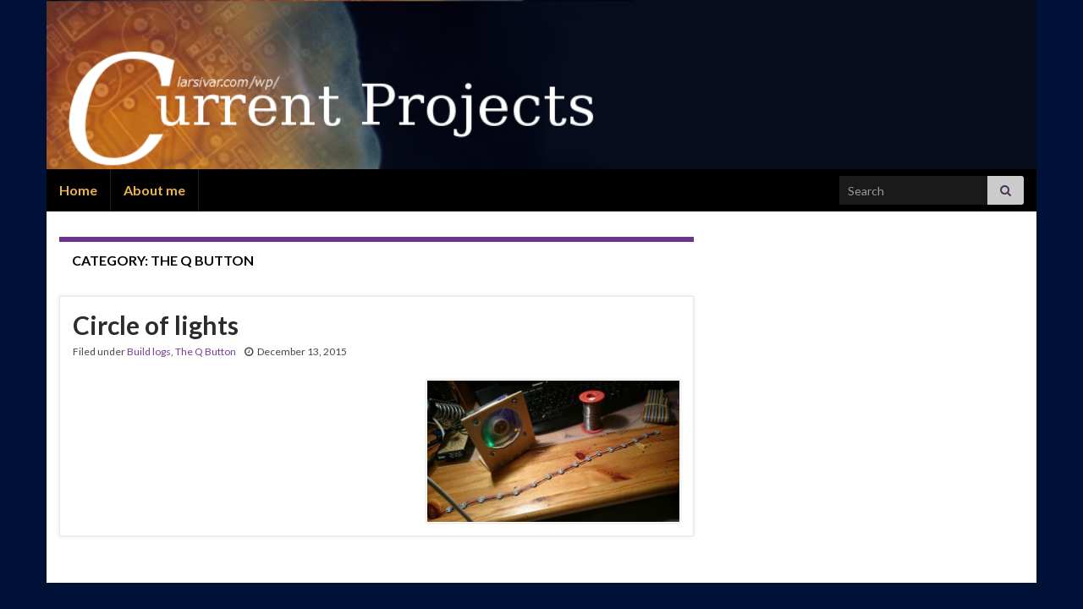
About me (154, 190)
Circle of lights (156, 325)
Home (78, 190)
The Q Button (205, 351)
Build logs (149, 351)
